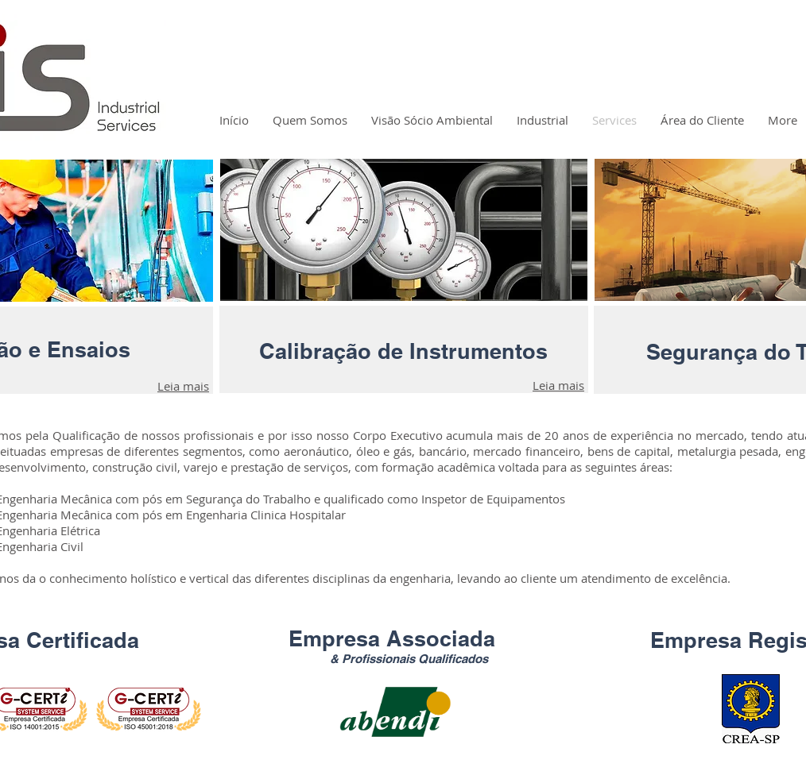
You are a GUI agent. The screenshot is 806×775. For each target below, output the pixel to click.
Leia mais (183, 386)
